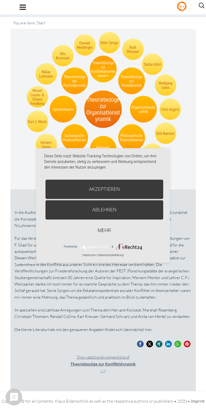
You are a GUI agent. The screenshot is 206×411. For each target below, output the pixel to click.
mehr (104, 230)
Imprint (198, 401)
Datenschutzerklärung (111, 255)
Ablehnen (104, 209)
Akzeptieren (104, 189)
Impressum (89, 255)
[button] (140, 344)
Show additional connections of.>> (103, 364)
